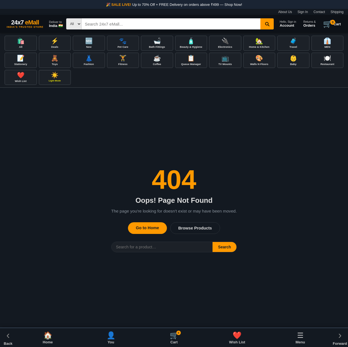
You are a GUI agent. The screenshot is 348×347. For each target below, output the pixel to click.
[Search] (171, 23)
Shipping (337, 12)
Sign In (303, 12)
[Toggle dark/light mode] (55, 78)
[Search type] (74, 23)
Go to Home (147, 228)
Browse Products (195, 229)
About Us (285, 12)
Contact (319, 12)
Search (224, 248)
